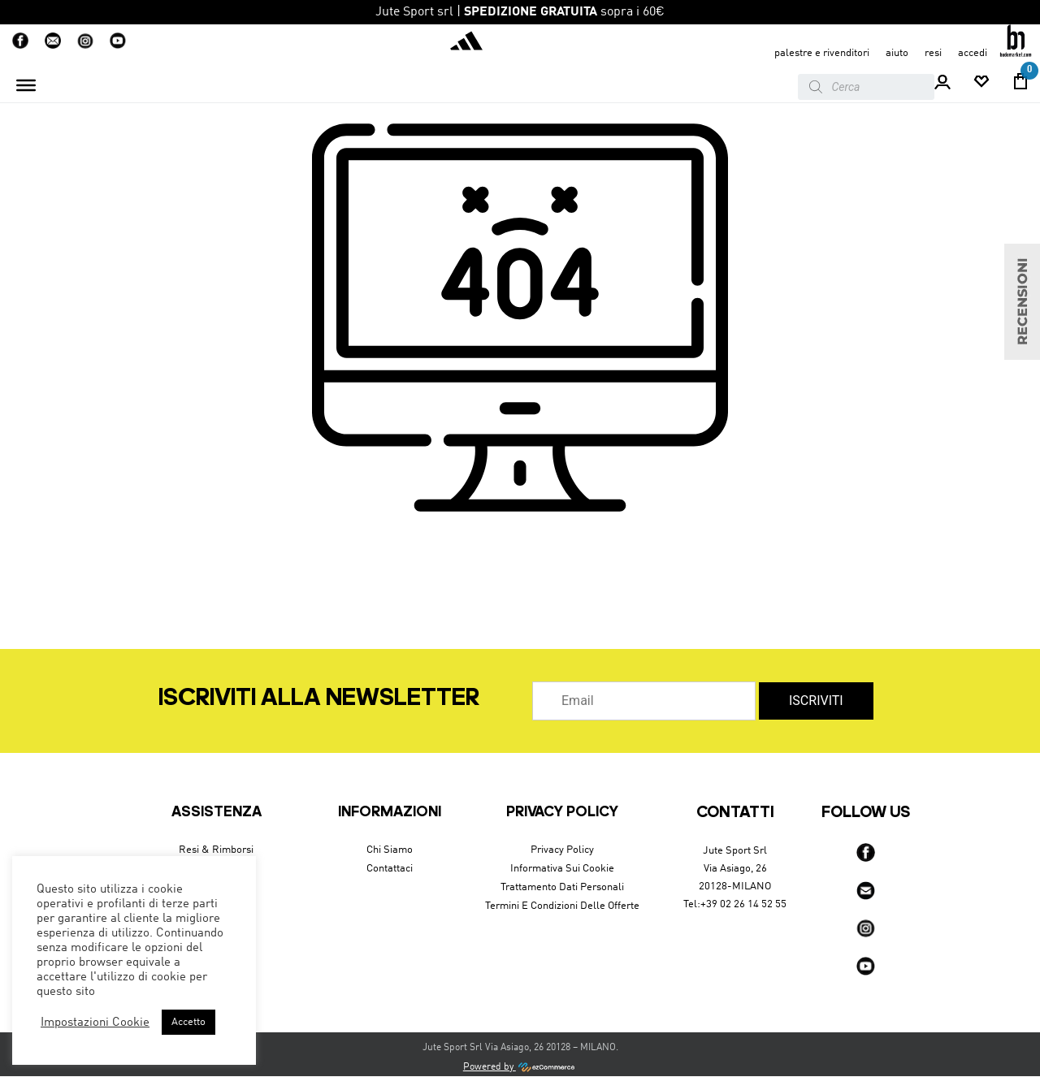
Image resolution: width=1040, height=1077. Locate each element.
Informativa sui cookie (562, 868)
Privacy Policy (562, 850)
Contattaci (389, 868)
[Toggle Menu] (26, 85)
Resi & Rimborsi (216, 850)
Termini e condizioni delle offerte (562, 906)
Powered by (520, 1067)
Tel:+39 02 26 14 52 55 (734, 904)
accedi (972, 53)
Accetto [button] (188, 1022)
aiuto (897, 53)
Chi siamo (389, 850)
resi (933, 53)
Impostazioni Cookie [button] (95, 1022)
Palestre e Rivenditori (821, 53)
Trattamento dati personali (562, 887)
